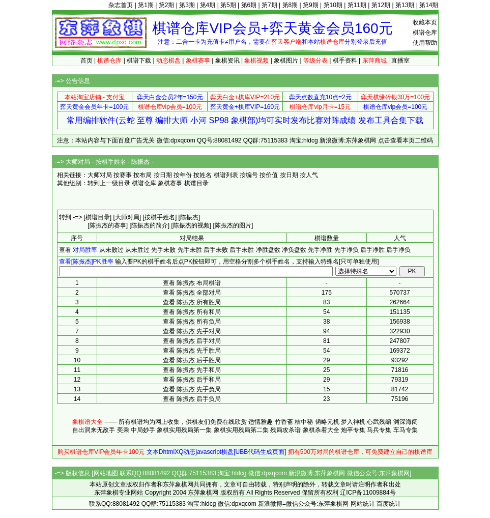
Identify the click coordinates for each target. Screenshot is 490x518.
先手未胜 (190, 249)
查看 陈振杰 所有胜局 (192, 302)
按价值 (269, 175)
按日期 (163, 175)
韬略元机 (327, 421)
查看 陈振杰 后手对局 (192, 340)
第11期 (357, 5)
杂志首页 (120, 5)
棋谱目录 (196, 183)
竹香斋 (284, 421)
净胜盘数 (268, 249)
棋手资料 (345, 60)
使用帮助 (425, 42)
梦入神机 (353, 421)
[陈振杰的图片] (233, 225)
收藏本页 (425, 22)
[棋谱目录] (98, 217)
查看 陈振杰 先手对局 (192, 331)
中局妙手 (143, 430)
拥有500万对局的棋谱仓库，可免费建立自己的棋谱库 (360, 451)
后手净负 (398, 249)
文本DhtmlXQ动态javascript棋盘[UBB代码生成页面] (216, 451)
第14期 (428, 5)
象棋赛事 (170, 183)
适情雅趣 (260, 421)
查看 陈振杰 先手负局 (192, 389)
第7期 (269, 5)
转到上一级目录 (109, 183)
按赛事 (122, 175)
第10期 (333, 5)
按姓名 (202, 175)
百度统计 (389, 503)
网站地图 (106, 473)
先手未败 (163, 249)
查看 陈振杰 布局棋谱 (192, 282)
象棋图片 (286, 60)
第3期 (187, 5)
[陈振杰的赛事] (108, 225)
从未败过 (111, 249)
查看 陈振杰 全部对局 (192, 292)
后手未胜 (241, 249)
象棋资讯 (227, 60)
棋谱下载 (139, 60)
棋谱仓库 (425, 32)
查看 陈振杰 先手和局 (192, 369)
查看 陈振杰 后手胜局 (192, 360)
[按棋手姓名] (160, 217)
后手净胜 (372, 249)
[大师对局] (127, 217)
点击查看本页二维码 (405, 140)
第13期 (404, 5)
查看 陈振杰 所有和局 (192, 311)
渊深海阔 (405, 421)
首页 (86, 60)
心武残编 (379, 421)
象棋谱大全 (87, 421)
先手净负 (346, 249)
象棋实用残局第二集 (241, 430)
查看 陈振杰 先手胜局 (192, 350)
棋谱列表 (226, 175)
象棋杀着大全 (321, 430)
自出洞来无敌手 (93, 430)
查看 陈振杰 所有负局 (192, 321)
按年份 (183, 175)
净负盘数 (294, 249)
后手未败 (216, 249)
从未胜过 (137, 249)
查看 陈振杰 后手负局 (192, 398)
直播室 (400, 60)
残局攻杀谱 (285, 430)
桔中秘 (304, 421)
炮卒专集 (353, 430)
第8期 (290, 5)
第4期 (208, 5)
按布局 (142, 175)
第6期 (249, 5)
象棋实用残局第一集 (184, 430)
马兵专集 (379, 430)
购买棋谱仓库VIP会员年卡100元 (101, 451)
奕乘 (123, 430)
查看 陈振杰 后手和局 (192, 379)
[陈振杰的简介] (150, 225)
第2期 (167, 5)
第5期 (228, 5)
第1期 (146, 5)
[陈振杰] (189, 217)
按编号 (249, 175)
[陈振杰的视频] (191, 225)
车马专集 (405, 430)
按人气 (309, 175)
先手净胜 (320, 249)
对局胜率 (85, 249)
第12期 (380, 5)
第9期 (311, 5)
